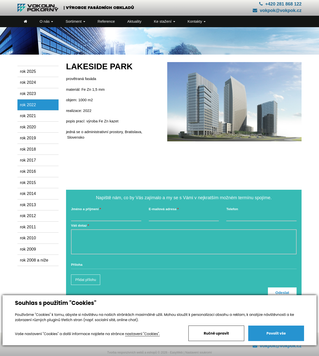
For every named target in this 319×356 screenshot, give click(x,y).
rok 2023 (28, 93)
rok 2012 (28, 215)
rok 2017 (28, 160)
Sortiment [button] (75, 21)
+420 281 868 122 (280, 3)
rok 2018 (28, 149)
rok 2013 (28, 204)
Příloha (76, 265)
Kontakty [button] (197, 21)
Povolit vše (276, 333)
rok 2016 (28, 171)
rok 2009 (28, 249)
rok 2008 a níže (34, 260)
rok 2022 (28, 104)
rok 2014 (28, 193)
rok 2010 (28, 238)
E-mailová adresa (162, 209)
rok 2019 (28, 138)
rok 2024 (28, 82)
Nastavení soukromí (198, 352)
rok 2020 (28, 127)
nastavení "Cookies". (142, 333)
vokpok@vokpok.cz (277, 10)
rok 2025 (28, 71)
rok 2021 (28, 115)
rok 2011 (28, 227)
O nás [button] (46, 21)
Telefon (232, 209)
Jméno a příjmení (85, 209)
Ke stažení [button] (164, 21)
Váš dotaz (79, 225)
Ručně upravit (216, 333)
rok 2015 (28, 182)
